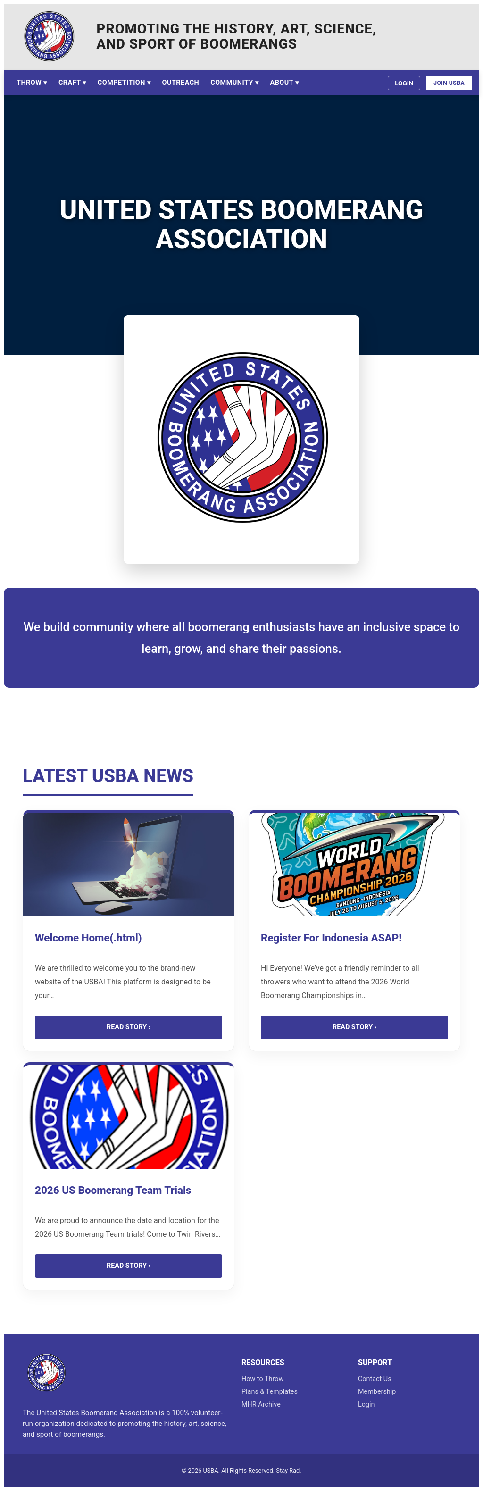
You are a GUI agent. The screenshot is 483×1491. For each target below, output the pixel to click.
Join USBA (449, 83)
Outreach (181, 83)
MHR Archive (261, 1404)
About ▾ (284, 83)
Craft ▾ (72, 83)
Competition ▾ (124, 83)
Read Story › (128, 1027)
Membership (377, 1392)
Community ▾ (234, 83)
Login (404, 83)
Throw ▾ (32, 83)
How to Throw (262, 1379)
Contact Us (374, 1379)
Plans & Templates (270, 1392)
